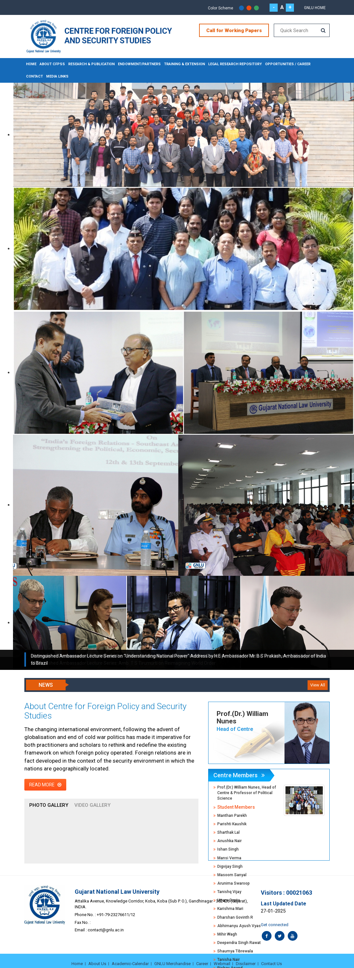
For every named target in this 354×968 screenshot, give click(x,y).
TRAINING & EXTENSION (183, 64)
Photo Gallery (48, 805)
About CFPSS (52, 64)
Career (202, 963)
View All (317, 685)
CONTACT (34, 76)
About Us (97, 963)
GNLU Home (315, 7)
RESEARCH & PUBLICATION (91, 64)
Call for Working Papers (234, 30)
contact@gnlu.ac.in (106, 929)
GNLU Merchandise (172, 963)
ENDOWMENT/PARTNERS (138, 64)
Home (31, 64)
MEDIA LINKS (57, 76)
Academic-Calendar (130, 963)
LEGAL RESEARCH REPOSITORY (233, 64)
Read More (45, 784)
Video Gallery (92, 805)
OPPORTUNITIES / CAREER (286, 64)
